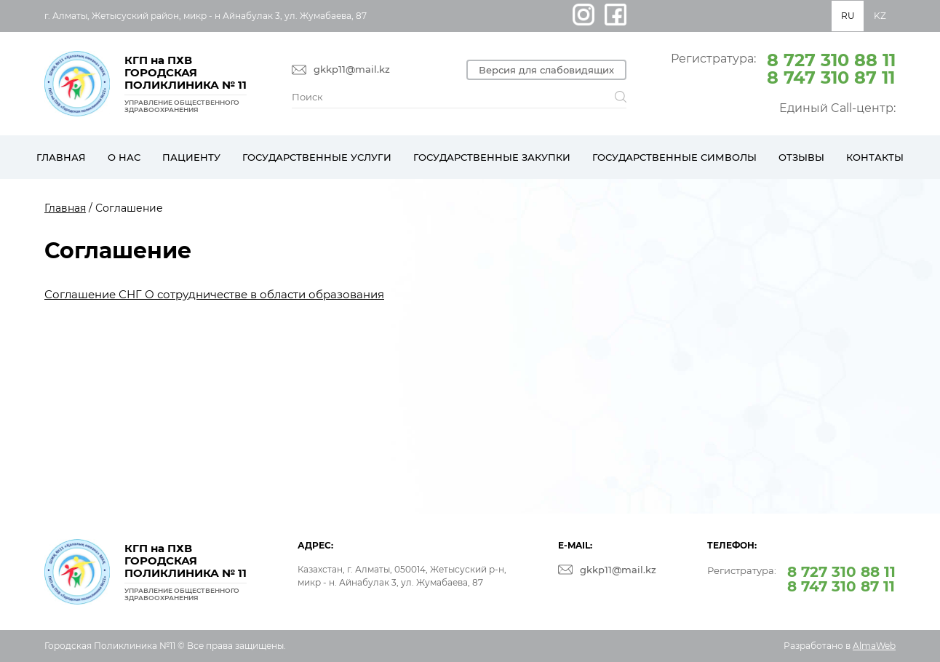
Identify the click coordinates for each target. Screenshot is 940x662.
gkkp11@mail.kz (352, 69)
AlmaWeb (874, 645)
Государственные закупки (491, 157)
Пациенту (191, 157)
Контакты (875, 157)
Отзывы (801, 157)
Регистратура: (783, 67)
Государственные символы (674, 157)
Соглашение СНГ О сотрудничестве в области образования (214, 294)
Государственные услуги (316, 157)
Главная (61, 157)
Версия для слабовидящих (546, 70)
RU (848, 15)
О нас (124, 157)
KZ (880, 15)
